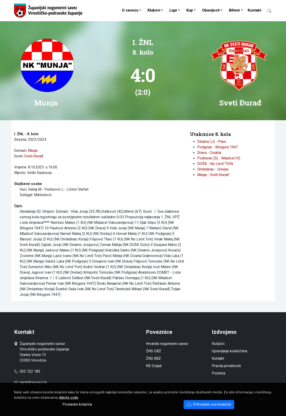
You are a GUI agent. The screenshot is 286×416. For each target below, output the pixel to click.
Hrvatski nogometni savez (167, 343)
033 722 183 (27, 371)
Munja (32, 150)
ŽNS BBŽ (153, 358)
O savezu (130, 10)
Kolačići (218, 343)
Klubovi (154, 10)
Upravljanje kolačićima (229, 351)
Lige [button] (173, 10)
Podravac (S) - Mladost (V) (218, 158)
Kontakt (254, 10)
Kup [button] (189, 10)
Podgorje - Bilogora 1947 (217, 147)
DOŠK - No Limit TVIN (215, 164)
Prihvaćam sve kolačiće (209, 404)
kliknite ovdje (68, 397)
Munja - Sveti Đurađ (213, 175)
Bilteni (234, 10)
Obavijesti (211, 10)
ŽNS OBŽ (153, 351)
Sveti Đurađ (33, 156)
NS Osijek (154, 366)
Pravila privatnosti (226, 366)
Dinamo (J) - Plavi (211, 141)
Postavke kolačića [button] (77, 404)
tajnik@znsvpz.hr (33, 382)
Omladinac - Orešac (213, 169)
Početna (218, 373)
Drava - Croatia (209, 152)
